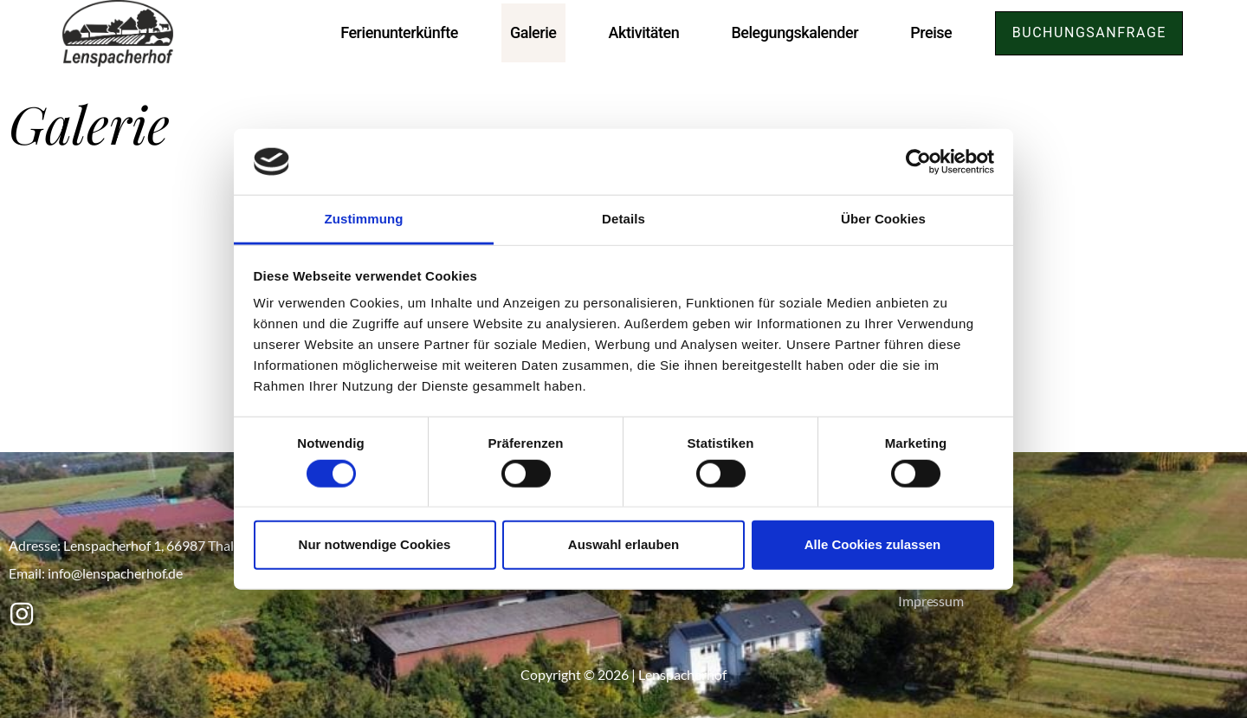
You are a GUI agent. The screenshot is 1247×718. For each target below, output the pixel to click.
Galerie (530, 32)
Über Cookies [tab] (883, 218)
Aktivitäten (640, 32)
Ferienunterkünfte (397, 32)
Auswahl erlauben (623, 544)
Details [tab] (623, 218)
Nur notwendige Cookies (375, 544)
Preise (928, 32)
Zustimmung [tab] (364, 218)
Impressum (931, 600)
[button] (1087, 33)
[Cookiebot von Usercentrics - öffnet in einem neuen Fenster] (918, 162)
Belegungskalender (792, 32)
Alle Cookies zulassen (872, 544)
